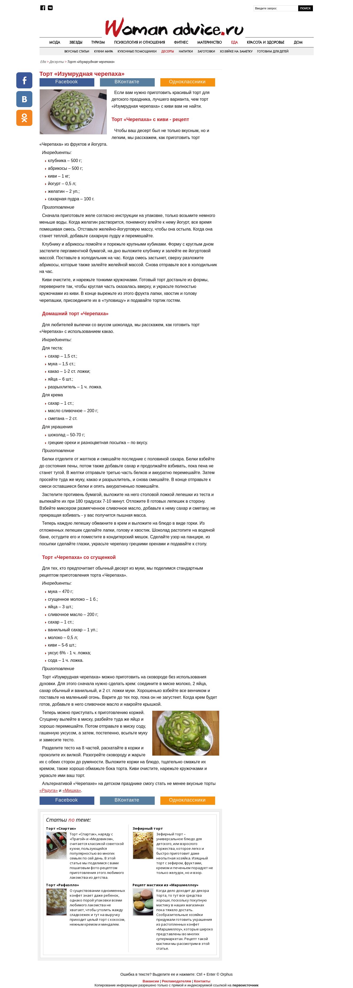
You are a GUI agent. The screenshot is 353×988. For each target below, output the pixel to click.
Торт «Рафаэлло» (62, 884)
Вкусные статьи (76, 51)
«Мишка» (72, 790)
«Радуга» (49, 790)
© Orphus (224, 974)
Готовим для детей (273, 51)
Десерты (167, 51)
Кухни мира (103, 51)
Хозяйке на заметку (236, 51)
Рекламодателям (176, 981)
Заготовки (206, 51)
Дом (298, 42)
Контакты (202, 981)
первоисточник (245, 985)
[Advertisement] (268, 104)
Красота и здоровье (265, 42)
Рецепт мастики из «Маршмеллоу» (166, 884)
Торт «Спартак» (61, 828)
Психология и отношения (139, 42)
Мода (54, 42)
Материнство (209, 42)
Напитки (186, 51)
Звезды (75, 42)
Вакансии (151, 981)
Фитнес (181, 42)
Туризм (98, 42)
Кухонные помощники (137, 51)
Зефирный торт (148, 828)
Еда (234, 42)
